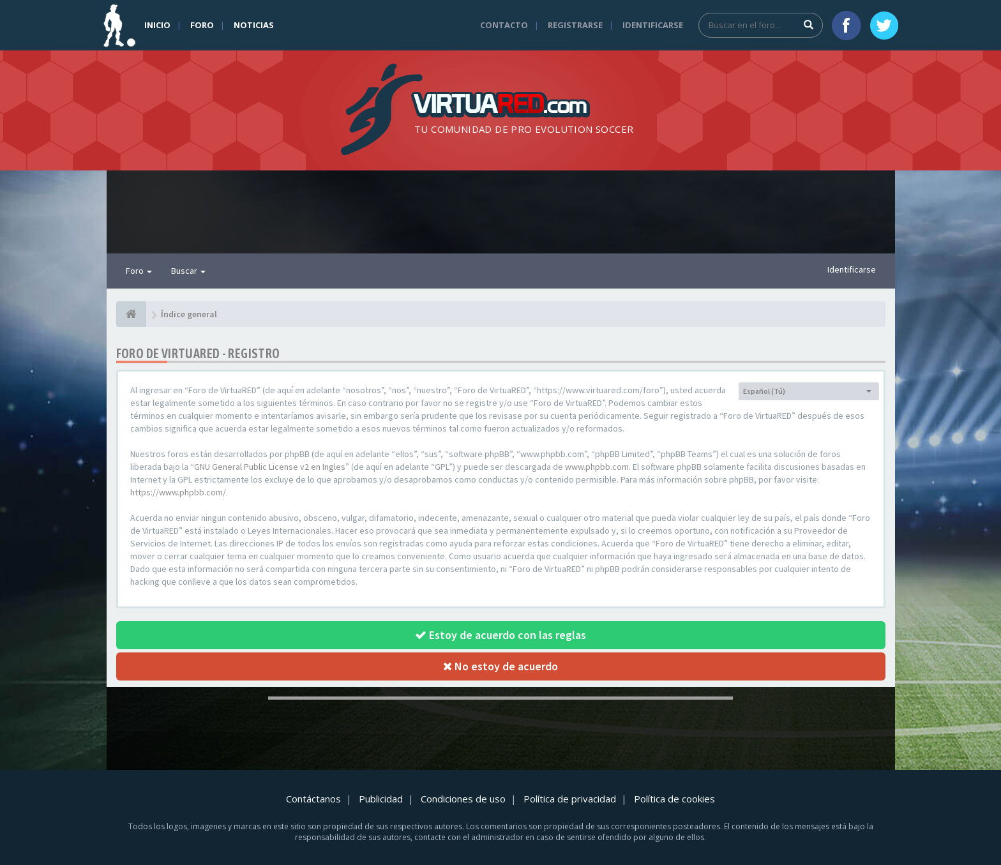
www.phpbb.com (597, 466)
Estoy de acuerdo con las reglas (500, 635)
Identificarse (652, 25)
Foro (202, 25)
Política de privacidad (569, 798)
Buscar (188, 270)
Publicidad (381, 798)
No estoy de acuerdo (500, 666)
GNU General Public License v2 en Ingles (269, 466)
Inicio (157, 25)
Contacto (504, 25)
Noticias (254, 25)
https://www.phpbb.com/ (178, 492)
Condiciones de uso (463, 798)
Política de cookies (674, 798)
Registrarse (575, 25)
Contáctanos (313, 798)
